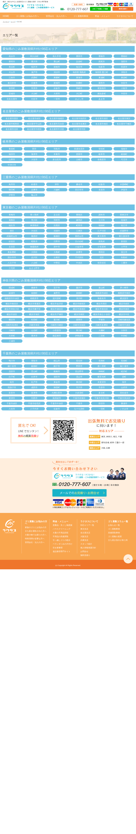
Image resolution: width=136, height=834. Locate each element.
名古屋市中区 (79, 129)
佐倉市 (57, 409)
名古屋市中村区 (34, 129)
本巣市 (57, 154)
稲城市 (124, 220)
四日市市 (79, 190)
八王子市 (12, 263)
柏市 (12, 382)
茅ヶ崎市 (124, 288)
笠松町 (102, 149)
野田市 (79, 366)
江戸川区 (101, 231)
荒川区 (34, 220)
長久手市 (57, 56)
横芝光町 (101, 377)
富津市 (34, 393)
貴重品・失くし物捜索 (62, 525)
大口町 (79, 93)
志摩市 (34, 190)
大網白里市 (57, 393)
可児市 (124, 159)
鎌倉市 (34, 288)
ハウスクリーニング (61, 529)
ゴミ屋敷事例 (114, 529)
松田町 (34, 320)
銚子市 (57, 366)
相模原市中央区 (12, 298)
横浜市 (12, 320)
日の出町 (79, 241)
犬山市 (12, 72)
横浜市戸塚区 (57, 314)
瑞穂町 (102, 225)
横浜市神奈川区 (12, 309)
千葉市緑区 (12, 403)
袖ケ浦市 (124, 366)
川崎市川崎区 (57, 325)
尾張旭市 (101, 88)
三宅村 (12, 268)
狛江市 (124, 225)
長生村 (79, 361)
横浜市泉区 (124, 309)
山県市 (12, 159)
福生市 (12, 225)
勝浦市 (124, 403)
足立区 (57, 215)
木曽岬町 (124, 184)
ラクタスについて (125, 16)
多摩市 (79, 252)
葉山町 (102, 288)
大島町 (57, 252)
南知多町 (101, 93)
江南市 (12, 77)
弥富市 (124, 83)
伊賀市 (124, 190)
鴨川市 (12, 361)
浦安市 (57, 377)
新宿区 (124, 241)
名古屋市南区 (101, 124)
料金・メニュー (102, 16)
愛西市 (102, 83)
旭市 (124, 382)
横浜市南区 (79, 314)
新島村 (102, 241)
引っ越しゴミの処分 (61, 540)
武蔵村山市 (12, 236)
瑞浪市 (12, 154)
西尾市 (102, 61)
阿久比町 (34, 56)
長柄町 (102, 361)
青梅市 (12, 215)
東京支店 (84, 529)
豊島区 (79, 215)
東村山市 (79, 236)
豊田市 (79, 56)
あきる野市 (34, 268)
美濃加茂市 (79, 149)
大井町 (12, 336)
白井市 (34, 377)
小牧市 (124, 88)
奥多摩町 (12, 252)
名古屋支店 (85, 533)
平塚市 (102, 320)
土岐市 (79, 159)
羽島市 (57, 149)
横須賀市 (124, 298)
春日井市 (12, 83)
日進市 (34, 83)
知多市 (102, 67)
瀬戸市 (34, 72)
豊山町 (57, 61)
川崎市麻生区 (124, 320)
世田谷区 (101, 263)
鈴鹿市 (34, 184)
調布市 (102, 215)
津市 (57, 184)
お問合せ (84, 551)
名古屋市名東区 (79, 124)
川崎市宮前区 (79, 325)
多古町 (102, 393)
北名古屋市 (12, 99)
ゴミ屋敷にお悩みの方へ (27, 16)
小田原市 (57, 330)
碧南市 (57, 67)
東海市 (79, 77)
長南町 (124, 361)
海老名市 (101, 298)
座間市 (79, 320)
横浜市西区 (101, 304)
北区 (102, 257)
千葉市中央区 (57, 403)
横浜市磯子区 (34, 309)
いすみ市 (124, 409)
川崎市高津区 (12, 325)
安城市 (12, 93)
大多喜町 (79, 393)
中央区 (79, 263)
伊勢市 (12, 195)
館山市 (57, 361)
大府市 (57, 93)
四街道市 (124, 393)
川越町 (57, 190)
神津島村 (34, 225)
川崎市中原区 (124, 325)
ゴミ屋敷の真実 (115, 536)
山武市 (124, 387)
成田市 (34, 387)
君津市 (12, 398)
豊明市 (12, 61)
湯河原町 (57, 298)
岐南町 (124, 154)
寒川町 (79, 330)
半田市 (124, 93)
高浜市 (12, 56)
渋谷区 (34, 231)
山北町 (34, 330)
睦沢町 (124, 371)
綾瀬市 (12, 293)
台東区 (57, 257)
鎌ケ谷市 (12, 366)
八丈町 (34, 263)
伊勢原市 (79, 336)
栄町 (124, 377)
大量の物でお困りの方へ (35, 535)
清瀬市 (57, 231)
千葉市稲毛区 (34, 403)
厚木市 (34, 336)
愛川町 (57, 320)
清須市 (57, 72)
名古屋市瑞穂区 (56, 118)
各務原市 (101, 159)
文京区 (12, 247)
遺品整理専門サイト (61, 551)
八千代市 (34, 409)
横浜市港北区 (101, 309)
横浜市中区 (124, 314)
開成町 (12, 288)
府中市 (57, 247)
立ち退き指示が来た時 (118, 540)
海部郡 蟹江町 (101, 72)
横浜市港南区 (79, 309)
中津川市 (12, 165)
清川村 (79, 298)
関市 (34, 149)
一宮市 (57, 99)
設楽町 (79, 61)
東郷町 (57, 77)
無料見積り (85, 555)
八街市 (12, 409)
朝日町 (12, 190)
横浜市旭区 (34, 314)
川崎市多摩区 (101, 325)
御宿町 (57, 387)
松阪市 (102, 184)
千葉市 (79, 403)
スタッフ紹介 (86, 544)
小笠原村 (101, 247)
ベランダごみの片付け (62, 544)
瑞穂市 (124, 149)
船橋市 (57, 371)
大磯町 (102, 330)
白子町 (12, 377)
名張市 (102, 190)
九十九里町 (79, 409)
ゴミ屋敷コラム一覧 (118, 521)
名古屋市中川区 (56, 129)
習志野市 (79, 371)
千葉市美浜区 (124, 398)
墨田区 (102, 252)
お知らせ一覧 (114, 525)
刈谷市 (34, 99)
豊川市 (34, 61)
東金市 (57, 382)
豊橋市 (102, 56)
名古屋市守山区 (34, 124)
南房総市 (57, 398)
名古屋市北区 (12, 129)
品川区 (34, 257)
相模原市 (34, 298)
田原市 (124, 67)
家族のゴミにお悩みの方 (35, 527)
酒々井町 (101, 366)
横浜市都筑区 (79, 304)
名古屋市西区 (12, 118)
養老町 (12, 149)
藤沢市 (79, 288)
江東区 (79, 231)
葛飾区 (12, 220)
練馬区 (79, 220)
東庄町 (79, 382)
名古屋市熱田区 (79, 118)
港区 (12, 231)
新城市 (57, 83)
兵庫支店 (84, 540)
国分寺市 (12, 257)
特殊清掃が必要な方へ (35, 539)
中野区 (57, 263)
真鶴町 (79, 293)
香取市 (34, 361)
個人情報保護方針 (88, 548)
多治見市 (57, 159)
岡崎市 (79, 88)
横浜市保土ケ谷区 (101, 314)
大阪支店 (84, 536)
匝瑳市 (102, 403)
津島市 (124, 72)
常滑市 (34, 88)
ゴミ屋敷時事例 (80, 16)
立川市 (102, 220)
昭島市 (34, 241)
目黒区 (57, 225)
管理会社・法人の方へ (56, 16)
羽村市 (57, 220)
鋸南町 (34, 366)
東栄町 (124, 77)
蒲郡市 (124, 61)
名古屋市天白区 (56, 124)
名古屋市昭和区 (12, 124)
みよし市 (79, 99)
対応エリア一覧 (87, 525)
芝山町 (34, 371)
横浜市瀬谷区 (57, 309)
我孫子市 (12, 387)
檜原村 (34, 236)
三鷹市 (124, 263)
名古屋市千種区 (124, 124)
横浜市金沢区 (57, 304)
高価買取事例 (114, 533)
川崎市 (12, 330)
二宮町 (102, 336)
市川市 (79, 387)
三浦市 (12, 341)
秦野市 (57, 293)
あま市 (102, 99)
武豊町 (34, 77)
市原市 (102, 387)
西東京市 (124, 215)
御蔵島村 (34, 247)
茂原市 (12, 371)
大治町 (34, 93)
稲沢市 (34, 67)
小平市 (124, 247)
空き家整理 (58, 548)
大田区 (34, 252)
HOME (6, 16)
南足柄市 (57, 336)
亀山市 (34, 195)
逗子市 (57, 288)
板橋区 (57, 236)
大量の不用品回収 (60, 533)
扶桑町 (79, 83)
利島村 (124, 257)
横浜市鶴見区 (12, 304)
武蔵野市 (124, 231)
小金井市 (79, 247)
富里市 (12, 393)
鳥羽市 (12, 184)
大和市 (124, 330)
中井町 (124, 336)
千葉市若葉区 (79, 398)
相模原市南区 (124, 293)
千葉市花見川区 (101, 398)
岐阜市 (102, 154)
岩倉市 (57, 88)
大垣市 (34, 159)
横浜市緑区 (124, 304)
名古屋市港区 (101, 118)
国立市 (124, 252)
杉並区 (12, 241)
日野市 (57, 241)
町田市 (79, 225)
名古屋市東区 (124, 118)
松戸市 (34, 382)
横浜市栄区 (12, 314)
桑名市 (79, 184)
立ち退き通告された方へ (35, 531)
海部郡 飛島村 (79, 72)
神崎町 (102, 371)
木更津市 (101, 382)
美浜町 (12, 67)
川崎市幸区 (34, 325)
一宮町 (102, 409)
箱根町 (34, 293)
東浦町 (102, 77)
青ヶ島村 (34, 215)
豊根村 (124, 56)
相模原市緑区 (101, 293)
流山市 (79, 377)
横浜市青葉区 (34, 304)
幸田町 (12, 88)
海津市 (34, 154)
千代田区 (79, 257)
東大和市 (101, 236)
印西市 (34, 398)
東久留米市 (124, 236)
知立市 (79, 67)
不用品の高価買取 (60, 536)
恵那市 (79, 154)
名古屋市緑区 (34, 118)
